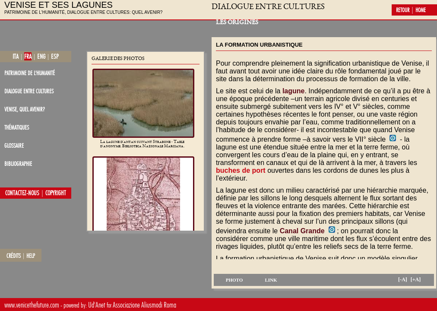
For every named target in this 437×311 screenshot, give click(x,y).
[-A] (402, 279)
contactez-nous (22, 193)
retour (402, 9)
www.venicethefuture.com (31, 304)
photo (234, 279)
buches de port (241, 170)
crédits (13, 255)
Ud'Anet (96, 304)
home (420, 9)
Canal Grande (302, 231)
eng (41, 56)
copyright (55, 193)
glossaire (14, 145)
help (30, 255)
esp (55, 56)
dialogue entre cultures (29, 91)
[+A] (416, 279)
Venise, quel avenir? (24, 109)
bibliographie (18, 163)
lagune (293, 91)
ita (16, 56)
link (271, 279)
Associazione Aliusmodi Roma (144, 304)
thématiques (16, 127)
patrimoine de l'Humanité (29, 72)
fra (28, 56)
